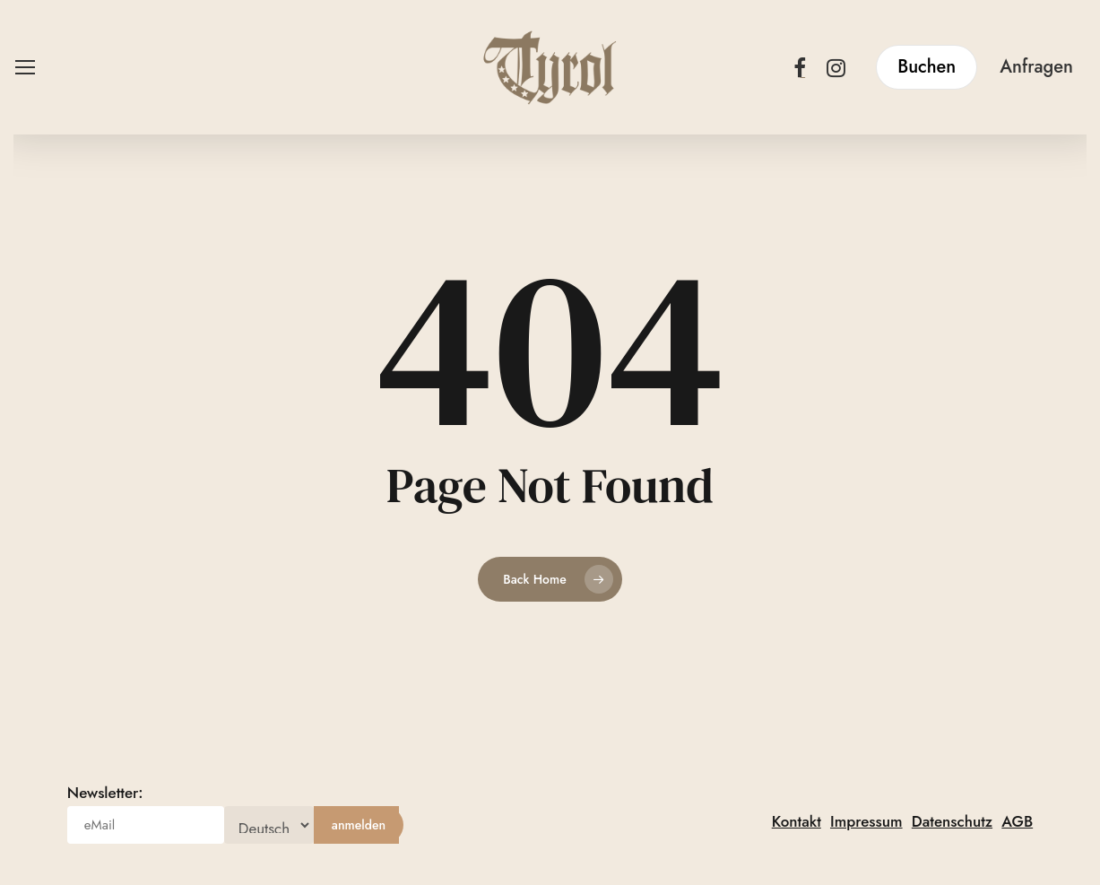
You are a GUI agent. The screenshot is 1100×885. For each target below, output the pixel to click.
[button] (24, 67)
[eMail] (145, 825)
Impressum (866, 821)
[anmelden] (358, 825)
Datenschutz (952, 821)
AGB (1017, 821)
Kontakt (796, 821)
